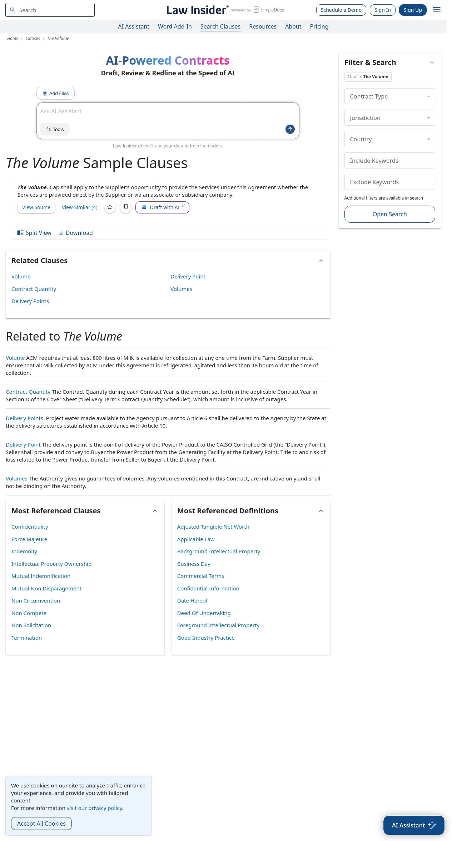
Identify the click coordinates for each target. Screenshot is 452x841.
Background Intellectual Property (218, 551)
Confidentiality (29, 526)
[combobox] (50, 10)
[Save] (110, 207)
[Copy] (125, 207)
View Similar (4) (80, 207)
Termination (26, 637)
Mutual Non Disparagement (46, 588)
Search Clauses (220, 26)
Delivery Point (187, 276)
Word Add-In (175, 26)
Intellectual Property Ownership (51, 563)
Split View (33, 233)
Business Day (193, 563)
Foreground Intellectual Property (218, 625)
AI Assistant (134, 26)
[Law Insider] (224, 10)
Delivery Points (30, 300)
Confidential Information (208, 588)
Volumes (181, 288)
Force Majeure (29, 539)
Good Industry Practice (206, 637)
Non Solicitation (31, 625)
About (293, 26)
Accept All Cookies (41, 823)
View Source (36, 207)
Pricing (319, 26)
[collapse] (428, 96)
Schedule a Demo (341, 9)
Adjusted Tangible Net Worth (213, 526)
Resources (263, 26)
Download (75, 233)
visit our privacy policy (94, 807)
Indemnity (24, 551)
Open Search (390, 214)
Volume (20, 276)
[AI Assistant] (414, 825)
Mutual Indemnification (40, 575)
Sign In (382, 9)
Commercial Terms (200, 575)
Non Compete (28, 612)
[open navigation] (436, 10)
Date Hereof (192, 600)
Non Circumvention (35, 600)
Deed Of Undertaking (204, 612)
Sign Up (413, 9)
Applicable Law (196, 539)
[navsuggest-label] (50, 10)
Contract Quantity (33, 288)
